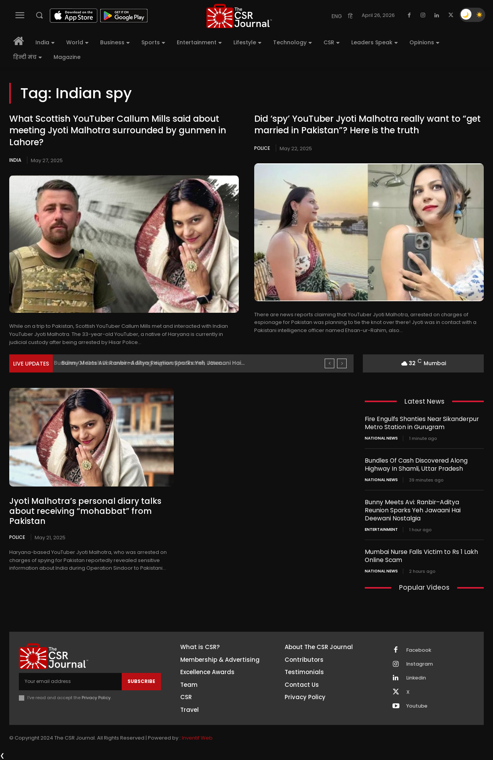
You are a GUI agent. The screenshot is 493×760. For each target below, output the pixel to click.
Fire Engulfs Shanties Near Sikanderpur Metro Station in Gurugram (419, 423)
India (15, 160)
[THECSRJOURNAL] (239, 16)
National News (381, 438)
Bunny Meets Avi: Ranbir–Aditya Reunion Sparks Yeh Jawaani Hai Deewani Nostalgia (421, 510)
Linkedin (417, 678)
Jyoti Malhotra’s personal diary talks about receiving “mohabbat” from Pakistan (83, 505)
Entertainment (381, 529)
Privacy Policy (96, 697)
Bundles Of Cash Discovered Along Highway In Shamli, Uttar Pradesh (414, 464)
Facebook (419, 649)
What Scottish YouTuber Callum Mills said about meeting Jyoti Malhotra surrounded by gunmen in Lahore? (117, 131)
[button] (39, 15)
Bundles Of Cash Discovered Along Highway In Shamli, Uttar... (144, 363)
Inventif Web (197, 738)
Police (262, 148)
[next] (342, 363)
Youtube (417, 706)
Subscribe (141, 681)
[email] (70, 681)
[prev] (329, 363)
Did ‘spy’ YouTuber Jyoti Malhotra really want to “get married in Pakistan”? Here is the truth (367, 125)
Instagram (420, 664)
